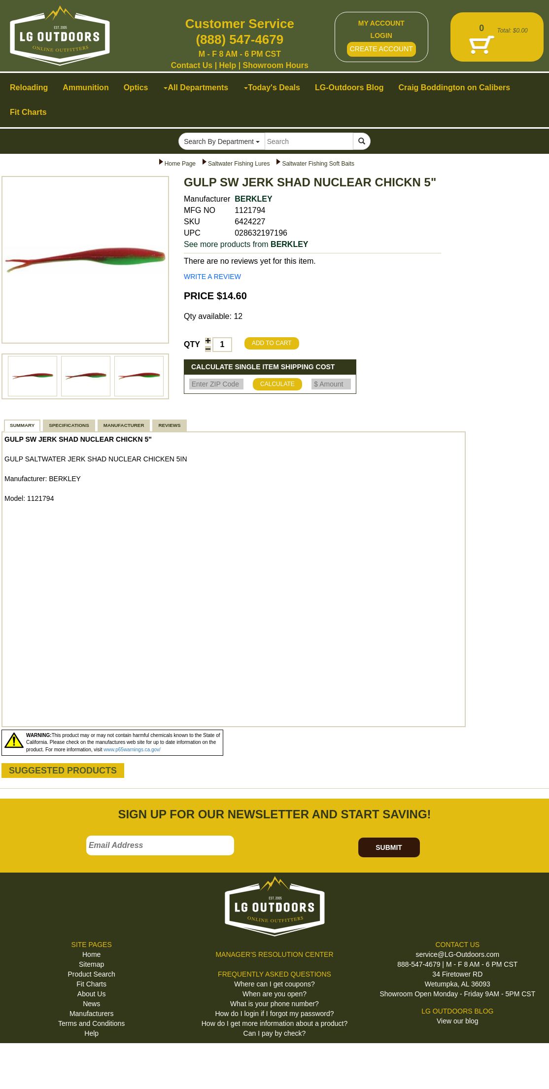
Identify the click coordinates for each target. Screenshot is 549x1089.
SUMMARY (22, 425)
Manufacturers (91, 1014)
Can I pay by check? (274, 1033)
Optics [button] (136, 87)
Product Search (91, 974)
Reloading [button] (29, 87)
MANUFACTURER (123, 425)
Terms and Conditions (91, 1023)
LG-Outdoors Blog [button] (349, 87)
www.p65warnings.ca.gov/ (132, 749)
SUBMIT (389, 847)
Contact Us (191, 65)
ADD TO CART (272, 343)
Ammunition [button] (85, 87)
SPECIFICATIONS (69, 425)
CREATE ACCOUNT (381, 49)
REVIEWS (169, 425)
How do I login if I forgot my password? (274, 1014)
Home (91, 954)
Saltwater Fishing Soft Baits (318, 163)
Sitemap (91, 964)
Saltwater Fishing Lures (239, 163)
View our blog (458, 1021)
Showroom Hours (276, 65)
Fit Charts (91, 984)
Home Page (180, 163)
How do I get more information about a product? (275, 1023)
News (91, 1004)
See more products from (246, 244)
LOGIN (381, 35)
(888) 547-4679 (239, 39)
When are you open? (274, 994)
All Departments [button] (196, 87)
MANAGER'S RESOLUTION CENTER (274, 954)
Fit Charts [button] (28, 112)
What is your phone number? (274, 1004)
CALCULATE (277, 384)
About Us (91, 994)
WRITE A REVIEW (212, 277)
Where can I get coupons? (274, 984)
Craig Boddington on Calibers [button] (454, 87)
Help (228, 65)
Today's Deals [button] (272, 87)
